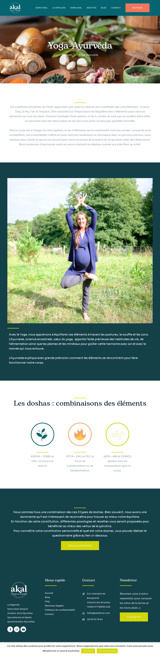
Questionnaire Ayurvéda (21, 621)
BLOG (103, 8)
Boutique (137, 8)
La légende (13, 604)
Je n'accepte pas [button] (107, 651)
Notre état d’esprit (17, 609)
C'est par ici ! (134, 617)
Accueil (67, 55)
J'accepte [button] (88, 651)
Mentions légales (54, 605)
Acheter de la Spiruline (20, 613)
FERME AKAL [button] (76, 8)
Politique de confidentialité (60, 610)
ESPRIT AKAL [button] (41, 8)
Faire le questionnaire (80, 545)
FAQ (47, 601)
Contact (116, 8)
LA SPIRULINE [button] (58, 8)
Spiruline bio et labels (19, 617)
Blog (47, 597)
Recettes (91, 8)
